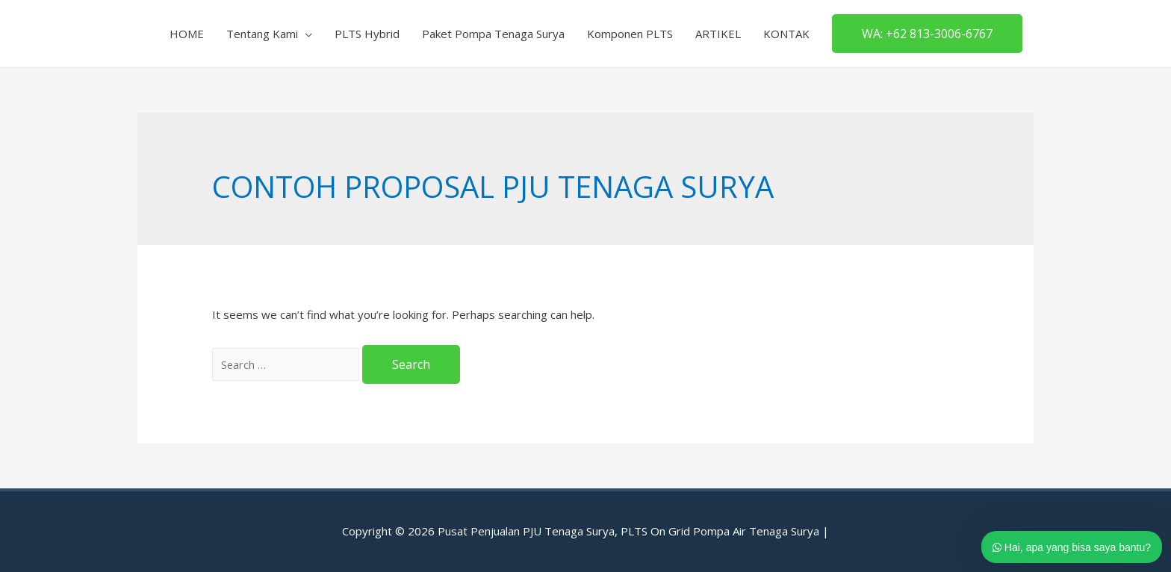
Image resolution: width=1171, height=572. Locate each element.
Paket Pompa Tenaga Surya (493, 33)
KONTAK (786, 33)
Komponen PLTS (630, 33)
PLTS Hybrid (367, 33)
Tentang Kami (262, 33)
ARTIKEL (718, 33)
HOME (187, 33)
